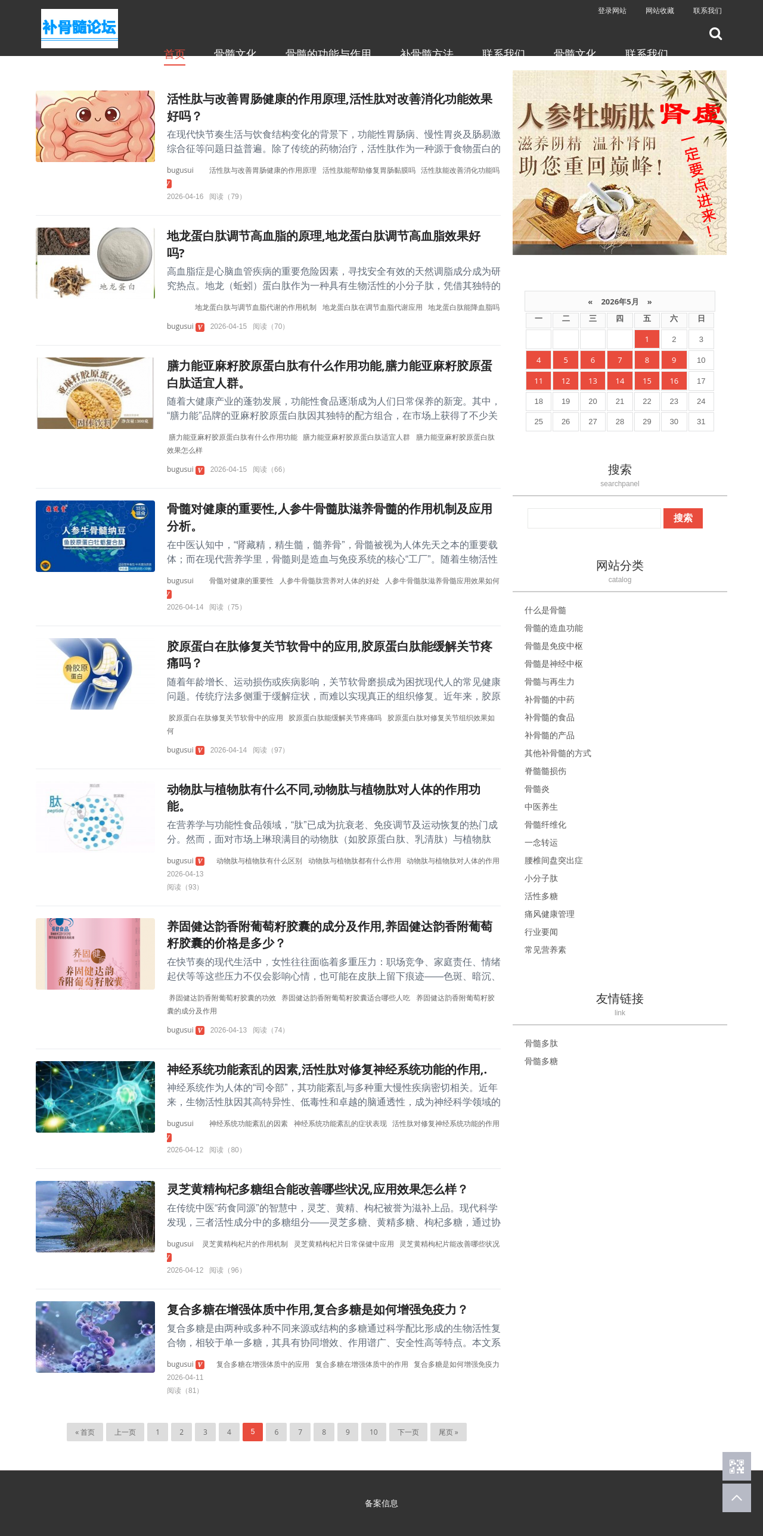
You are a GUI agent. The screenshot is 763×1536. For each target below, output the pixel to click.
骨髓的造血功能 (554, 627)
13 (592, 380)
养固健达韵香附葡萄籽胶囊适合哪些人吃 (345, 998)
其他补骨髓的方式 (558, 752)
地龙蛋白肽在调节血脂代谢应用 (372, 307)
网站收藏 (660, 10)
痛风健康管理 (550, 913)
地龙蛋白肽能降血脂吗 (464, 307)
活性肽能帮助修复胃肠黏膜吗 (368, 170)
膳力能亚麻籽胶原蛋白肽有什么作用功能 (233, 437)
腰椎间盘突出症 (554, 860)
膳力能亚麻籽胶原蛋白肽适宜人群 (356, 437)
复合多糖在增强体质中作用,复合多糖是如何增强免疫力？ (318, 1309)
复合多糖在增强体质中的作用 (361, 1364)
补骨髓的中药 (550, 699)
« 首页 (85, 1432)
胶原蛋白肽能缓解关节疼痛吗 (335, 718)
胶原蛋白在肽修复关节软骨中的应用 (226, 718)
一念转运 (541, 842)
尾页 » (448, 1432)
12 (566, 380)
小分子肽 (541, 878)
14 (620, 380)
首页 (174, 53)
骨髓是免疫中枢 (554, 645)
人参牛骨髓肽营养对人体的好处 (330, 581)
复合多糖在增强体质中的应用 (262, 1364)
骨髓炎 (537, 788)
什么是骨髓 (545, 609)
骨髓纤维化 (545, 824)
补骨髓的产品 (550, 735)
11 (538, 380)
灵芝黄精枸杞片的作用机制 (245, 1244)
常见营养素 (545, 949)
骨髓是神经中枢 (554, 663)
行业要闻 (541, 931)
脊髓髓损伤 (545, 770)
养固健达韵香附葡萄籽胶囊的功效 (222, 998)
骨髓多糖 (541, 1061)
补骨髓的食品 (550, 717)
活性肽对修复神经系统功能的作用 (446, 1123)
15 (647, 380)
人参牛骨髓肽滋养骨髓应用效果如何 (442, 581)
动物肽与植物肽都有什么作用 (354, 861)
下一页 (408, 1432)
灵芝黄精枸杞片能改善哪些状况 (449, 1244)
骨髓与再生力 (550, 681)
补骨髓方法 (427, 53)
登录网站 (612, 10)
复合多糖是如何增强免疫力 (457, 1364)
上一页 (125, 1432)
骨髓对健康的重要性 (241, 581)
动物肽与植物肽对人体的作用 (453, 861)
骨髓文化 (235, 53)
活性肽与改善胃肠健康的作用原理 (263, 170)
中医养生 (541, 806)
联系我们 (707, 10)
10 (374, 1432)
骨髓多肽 (541, 1043)
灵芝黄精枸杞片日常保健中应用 (344, 1244)
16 (673, 380)
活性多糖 (541, 895)
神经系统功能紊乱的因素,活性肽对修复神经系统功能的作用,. (327, 1069)
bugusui (180, 170)
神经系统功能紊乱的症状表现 (340, 1123)
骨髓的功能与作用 (328, 53)
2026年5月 (620, 301)
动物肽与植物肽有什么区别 (259, 861)
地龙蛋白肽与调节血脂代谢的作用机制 (256, 307)
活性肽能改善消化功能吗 (460, 170)
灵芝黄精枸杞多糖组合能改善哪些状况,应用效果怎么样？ (318, 1189)
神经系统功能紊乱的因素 (248, 1123)
